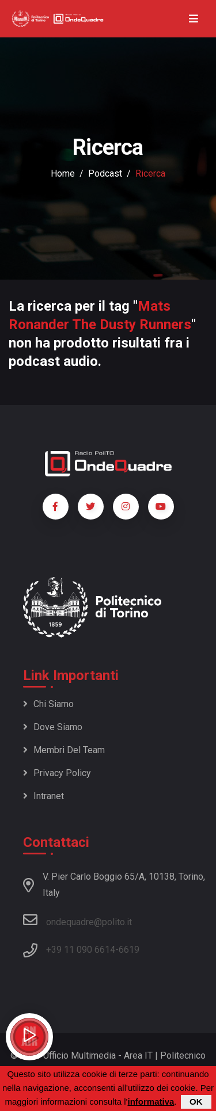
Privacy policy (57, 773)
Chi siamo (48, 703)
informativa (150, 1104)
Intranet (43, 796)
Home (63, 173)
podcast (105, 173)
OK (196, 1104)
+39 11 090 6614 (80, 949)
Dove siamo (52, 726)
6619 (129, 949)
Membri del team (64, 750)
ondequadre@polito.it (77, 920)
